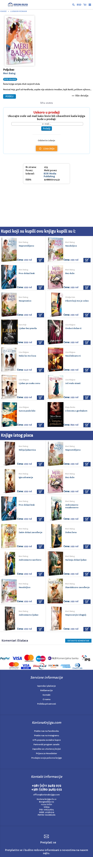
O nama (46, 699)
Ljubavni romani (18, 11)
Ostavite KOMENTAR (78, 641)
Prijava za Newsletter (46, 753)
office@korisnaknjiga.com (46, 794)
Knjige (3, 11)
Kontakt (46, 695)
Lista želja (46, 148)
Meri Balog (9, 73)
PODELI (9, 96)
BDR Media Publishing (50, 175)
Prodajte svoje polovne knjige (46, 758)
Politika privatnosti (46, 704)
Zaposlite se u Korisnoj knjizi (46, 749)
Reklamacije (46, 690)
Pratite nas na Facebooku (46, 731)
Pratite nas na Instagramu (46, 735)
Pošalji (46, 128)
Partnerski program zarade (46, 744)
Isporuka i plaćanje (46, 686)
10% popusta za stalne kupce (46, 740)
